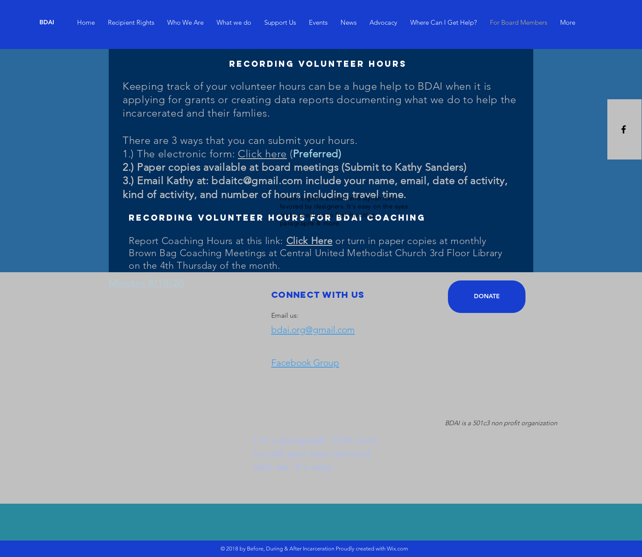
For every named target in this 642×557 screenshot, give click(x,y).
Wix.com (397, 548)
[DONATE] (486, 296)
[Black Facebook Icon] (623, 129)
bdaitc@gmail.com (256, 180)
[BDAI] (46, 22)
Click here (262, 153)
